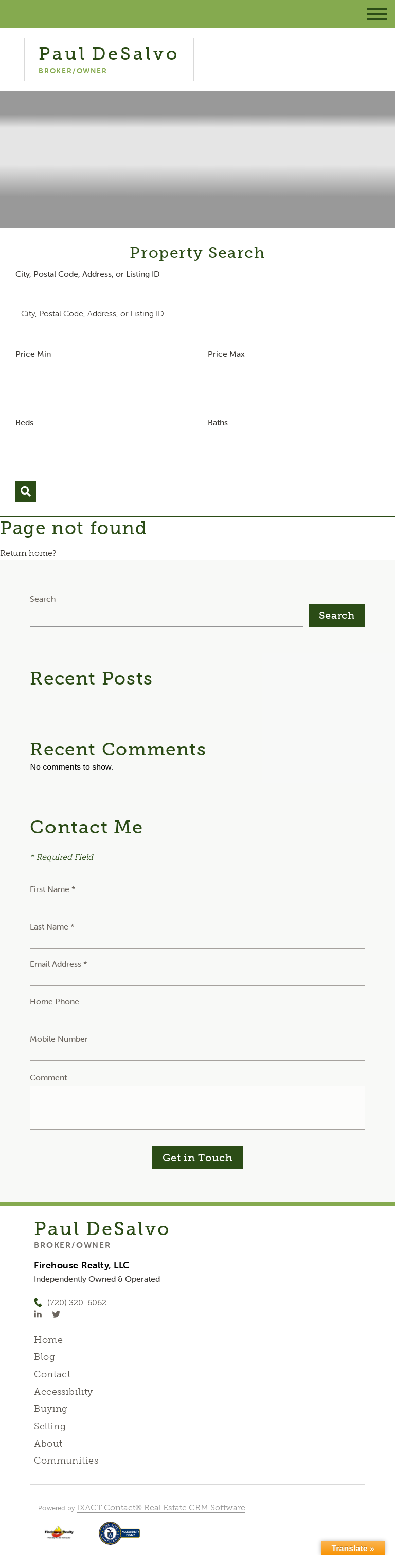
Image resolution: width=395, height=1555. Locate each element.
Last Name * (52, 926)
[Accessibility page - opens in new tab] (120, 1538)
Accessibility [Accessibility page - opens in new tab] (63, 1391)
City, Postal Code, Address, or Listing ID (87, 274)
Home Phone (54, 1001)
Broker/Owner (72, 1245)
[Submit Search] (25, 491)
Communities (66, 1460)
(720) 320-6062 (76, 1302)
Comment (48, 1077)
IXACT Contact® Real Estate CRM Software (161, 1507)
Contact (52, 1374)
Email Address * (58, 964)
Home (48, 1339)
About (48, 1443)
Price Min (33, 354)
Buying (51, 1408)
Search (43, 599)
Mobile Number (59, 1039)
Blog (44, 1356)
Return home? (28, 553)
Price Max (226, 354)
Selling (50, 1426)
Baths (218, 422)
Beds (24, 422)
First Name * (53, 889)
